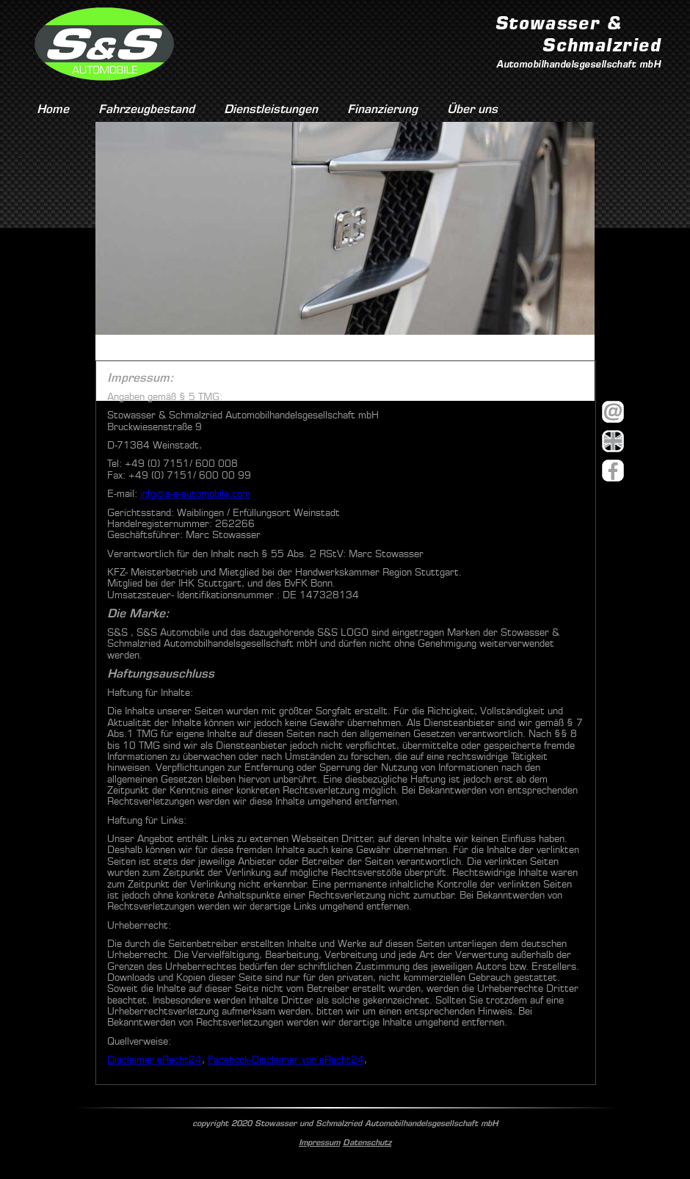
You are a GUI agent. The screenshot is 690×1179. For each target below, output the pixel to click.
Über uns (472, 109)
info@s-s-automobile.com (195, 493)
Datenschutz (367, 1142)
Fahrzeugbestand (146, 109)
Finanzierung (382, 109)
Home (53, 109)
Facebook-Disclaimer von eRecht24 (286, 1059)
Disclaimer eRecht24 (154, 1059)
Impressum (319, 1142)
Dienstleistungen (271, 109)
